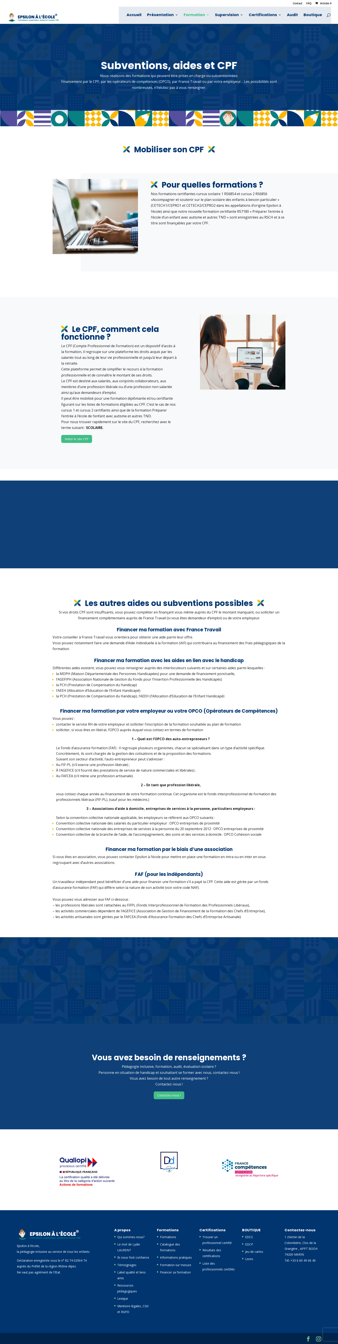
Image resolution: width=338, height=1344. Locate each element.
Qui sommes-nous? (130, 1237)
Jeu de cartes (254, 1252)
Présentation (160, 16)
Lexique (122, 1298)
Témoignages (126, 1265)
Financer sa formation (175, 1272)
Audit (292, 16)
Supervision (227, 16)
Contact (297, 3)
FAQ (308, 3)
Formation (194, 16)
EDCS (249, 1237)
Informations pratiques (176, 1257)
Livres (249, 1259)
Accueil (134, 16)
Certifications (263, 16)
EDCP (249, 1244)
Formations (168, 1237)
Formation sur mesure (175, 1265)
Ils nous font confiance (133, 1257)
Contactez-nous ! (169, 1095)
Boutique (313, 16)
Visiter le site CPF (77, 439)
